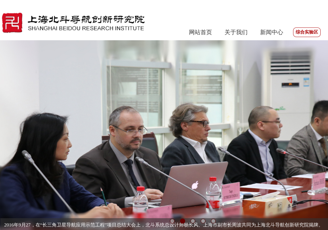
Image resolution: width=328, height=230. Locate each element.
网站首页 (200, 32)
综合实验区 (307, 32)
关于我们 (236, 32)
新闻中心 (271, 32)
